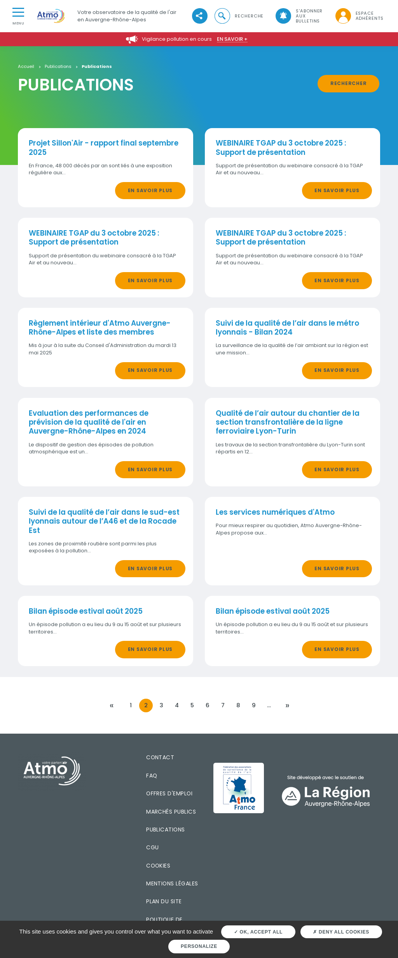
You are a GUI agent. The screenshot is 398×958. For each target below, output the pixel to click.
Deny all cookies (341, 932)
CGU (152, 847)
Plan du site (164, 901)
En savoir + (232, 39)
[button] (238, 16)
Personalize (199, 946)
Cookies (158, 865)
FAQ (151, 775)
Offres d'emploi (169, 793)
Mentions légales (172, 883)
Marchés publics (171, 812)
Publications (58, 66)
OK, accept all (258, 932)
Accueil (26, 66)
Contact (160, 757)
